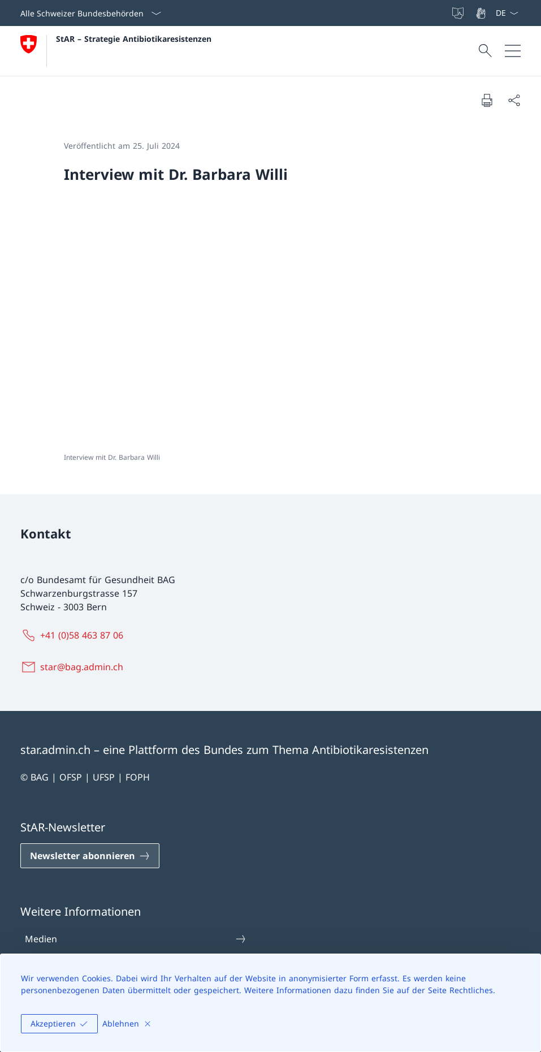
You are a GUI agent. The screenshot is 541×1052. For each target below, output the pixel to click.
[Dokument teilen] (513, 100)
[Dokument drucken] (486, 100)
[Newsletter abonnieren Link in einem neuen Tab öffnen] (89, 855)
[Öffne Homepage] (115, 51)
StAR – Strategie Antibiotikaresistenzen (133, 38)
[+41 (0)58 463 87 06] (74, 635)
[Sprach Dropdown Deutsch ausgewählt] (507, 13)
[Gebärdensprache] (481, 13)
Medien (135, 939)
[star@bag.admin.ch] (74, 666)
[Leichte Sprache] (459, 13)
